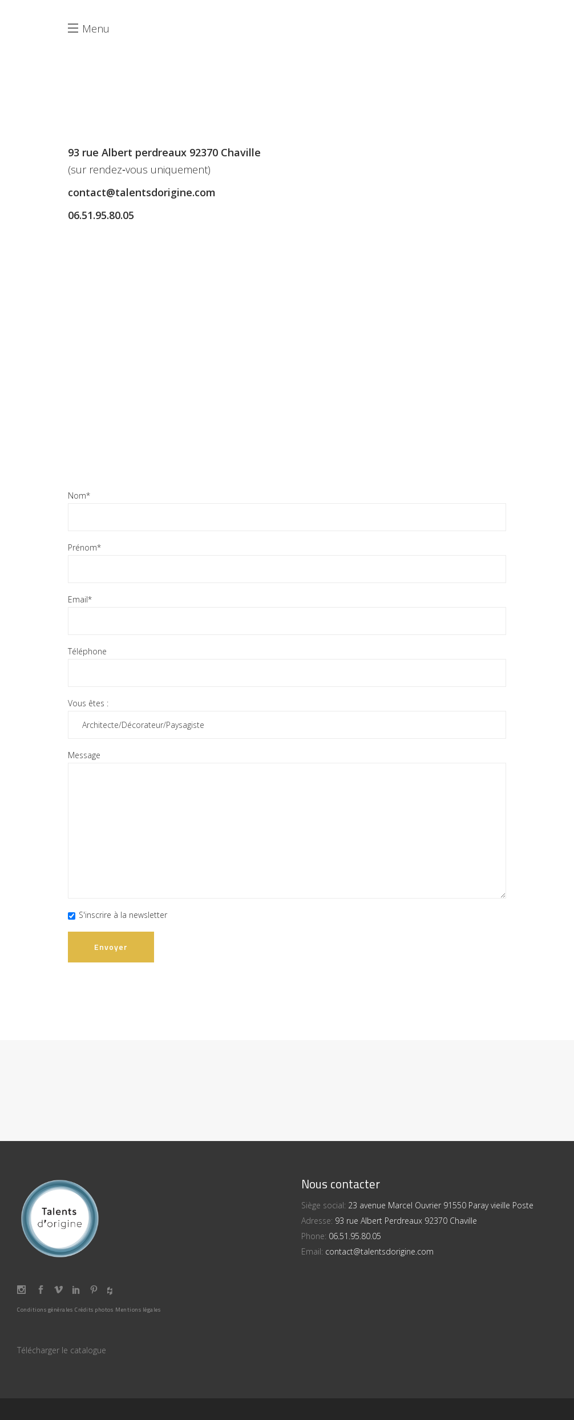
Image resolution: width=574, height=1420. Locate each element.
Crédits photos (94, 1309)
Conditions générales (44, 1309)
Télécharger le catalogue (61, 1350)
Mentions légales (137, 1309)
